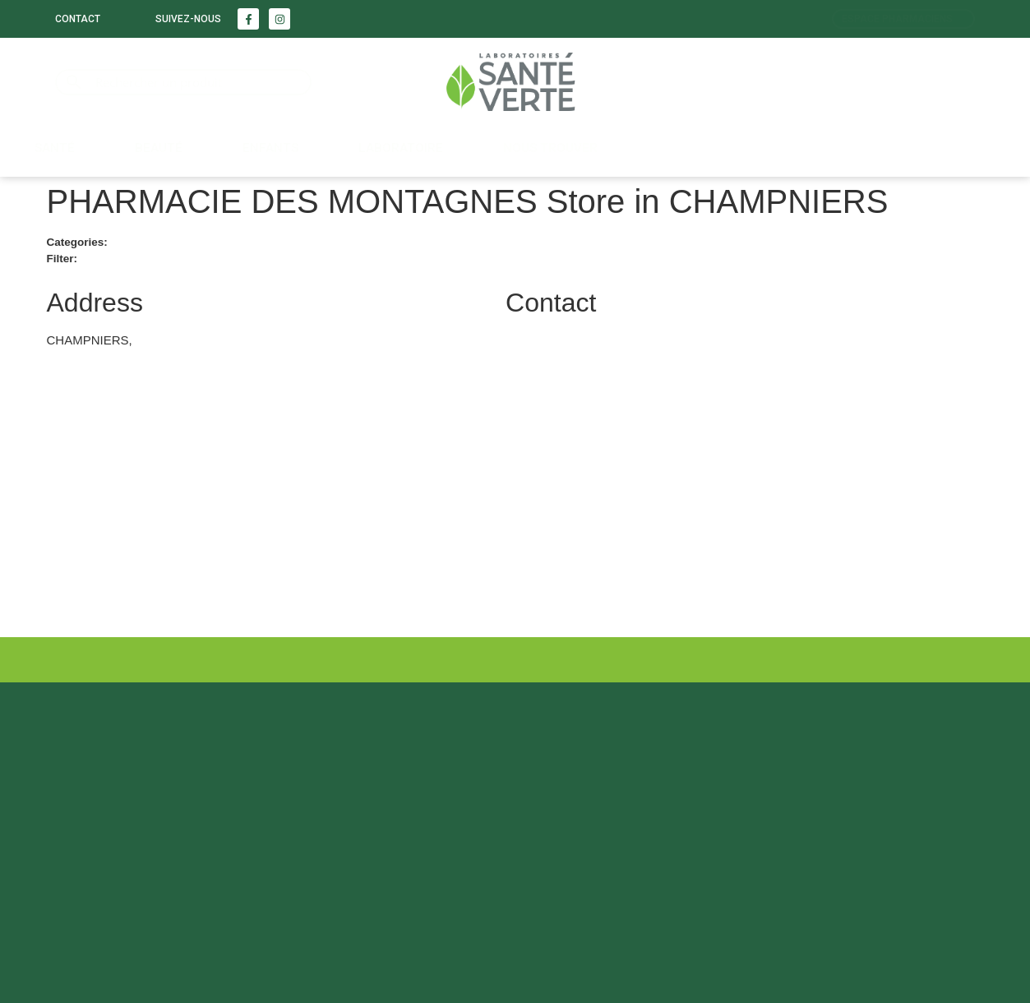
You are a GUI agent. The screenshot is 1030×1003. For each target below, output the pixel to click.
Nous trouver (550, 148)
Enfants (270, 148)
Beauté (158, 148)
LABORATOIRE (400, 148)
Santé (55, 148)
